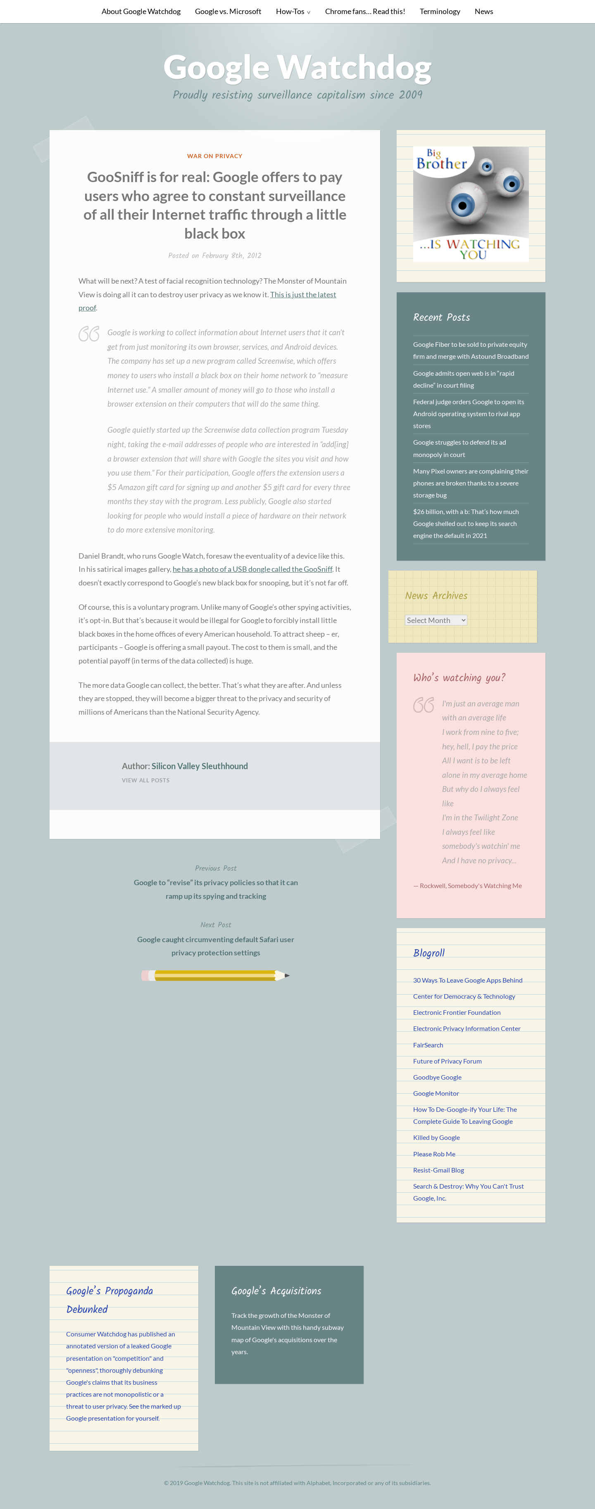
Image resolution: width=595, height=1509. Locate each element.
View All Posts (146, 780)
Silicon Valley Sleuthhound (200, 766)
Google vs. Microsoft (228, 11)
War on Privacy (215, 155)
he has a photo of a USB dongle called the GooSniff (252, 568)
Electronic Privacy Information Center (467, 1028)
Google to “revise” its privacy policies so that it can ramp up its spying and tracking (216, 881)
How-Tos (290, 11)
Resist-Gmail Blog (438, 1170)
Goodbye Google (437, 1077)
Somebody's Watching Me (485, 885)
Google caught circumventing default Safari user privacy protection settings (216, 938)
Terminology (440, 11)
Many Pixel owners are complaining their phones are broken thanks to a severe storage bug (470, 483)
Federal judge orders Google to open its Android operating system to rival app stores (468, 413)
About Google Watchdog (141, 11)
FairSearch (428, 1045)
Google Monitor (436, 1093)
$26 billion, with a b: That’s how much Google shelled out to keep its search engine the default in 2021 (466, 523)
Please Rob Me (434, 1154)
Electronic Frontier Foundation (457, 1012)
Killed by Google (436, 1137)
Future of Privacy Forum (447, 1061)
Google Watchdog (298, 66)
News (484, 11)
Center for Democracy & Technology (464, 996)
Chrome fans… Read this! (365, 11)
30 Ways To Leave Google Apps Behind (468, 980)
